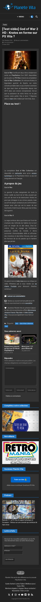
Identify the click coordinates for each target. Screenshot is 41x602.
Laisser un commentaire (16, 296)
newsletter (28, 303)
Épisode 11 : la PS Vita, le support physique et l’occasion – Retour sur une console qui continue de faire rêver (19, 522)
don (5, 317)
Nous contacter (30, 588)
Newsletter (16, 591)
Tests (5, 25)
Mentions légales (11, 588)
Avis (17, 323)
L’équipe (21, 588)
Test (6, 326)
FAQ (23, 586)
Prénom (7, 551)
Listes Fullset (20, 584)
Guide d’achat (10, 584)
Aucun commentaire (22, 40)
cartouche (18, 173)
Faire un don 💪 (20, 480)
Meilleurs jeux (30, 584)
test (11, 99)
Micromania (32, 310)
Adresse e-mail (10, 546)
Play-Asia (19, 312)
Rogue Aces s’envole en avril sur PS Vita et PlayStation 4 (11, 348)
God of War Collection (26, 323)
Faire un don (25, 591)
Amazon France (9, 312)
